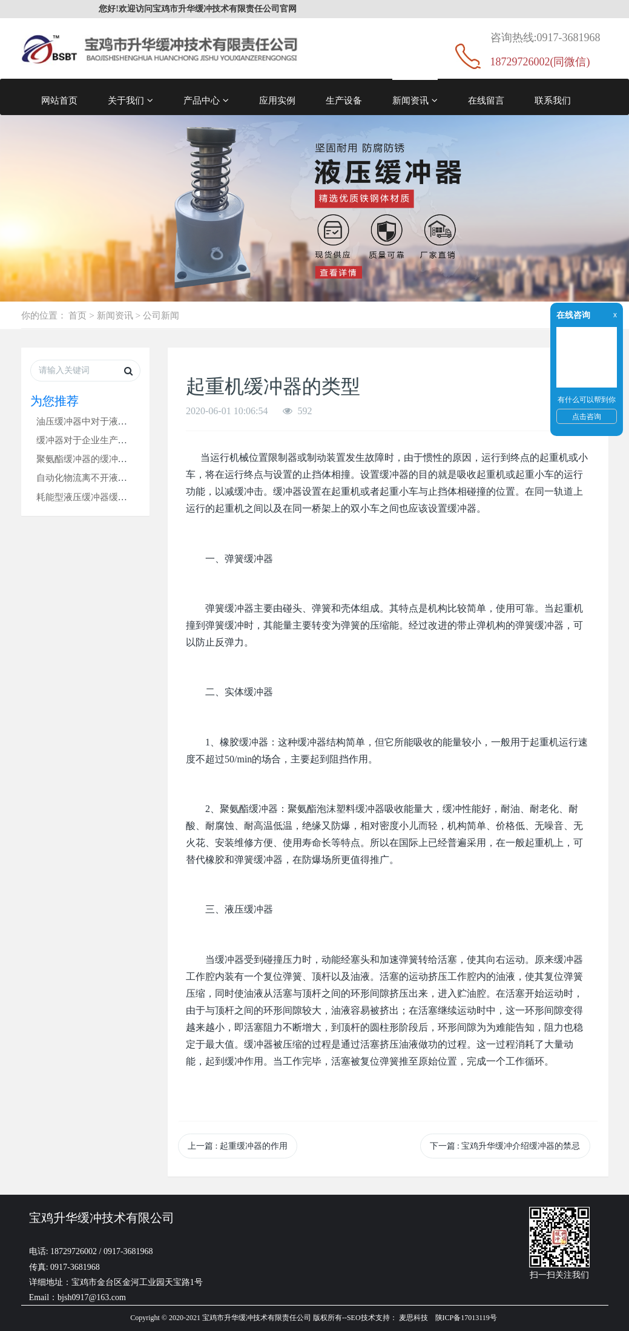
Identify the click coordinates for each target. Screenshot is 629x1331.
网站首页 (59, 100)
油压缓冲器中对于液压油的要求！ (104, 421)
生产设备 (344, 100)
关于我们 (130, 100)
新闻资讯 (415, 100)
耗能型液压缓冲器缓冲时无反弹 (99, 497)
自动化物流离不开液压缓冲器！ (99, 477)
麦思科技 (413, 1317)
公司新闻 (161, 315)
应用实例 (277, 100)
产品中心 (206, 100)
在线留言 (486, 100)
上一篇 (238, 1146)
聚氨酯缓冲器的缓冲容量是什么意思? (111, 459)
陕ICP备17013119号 (466, 1317)
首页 (77, 315)
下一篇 (505, 1146)
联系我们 (553, 100)
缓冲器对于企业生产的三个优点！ (104, 440)
